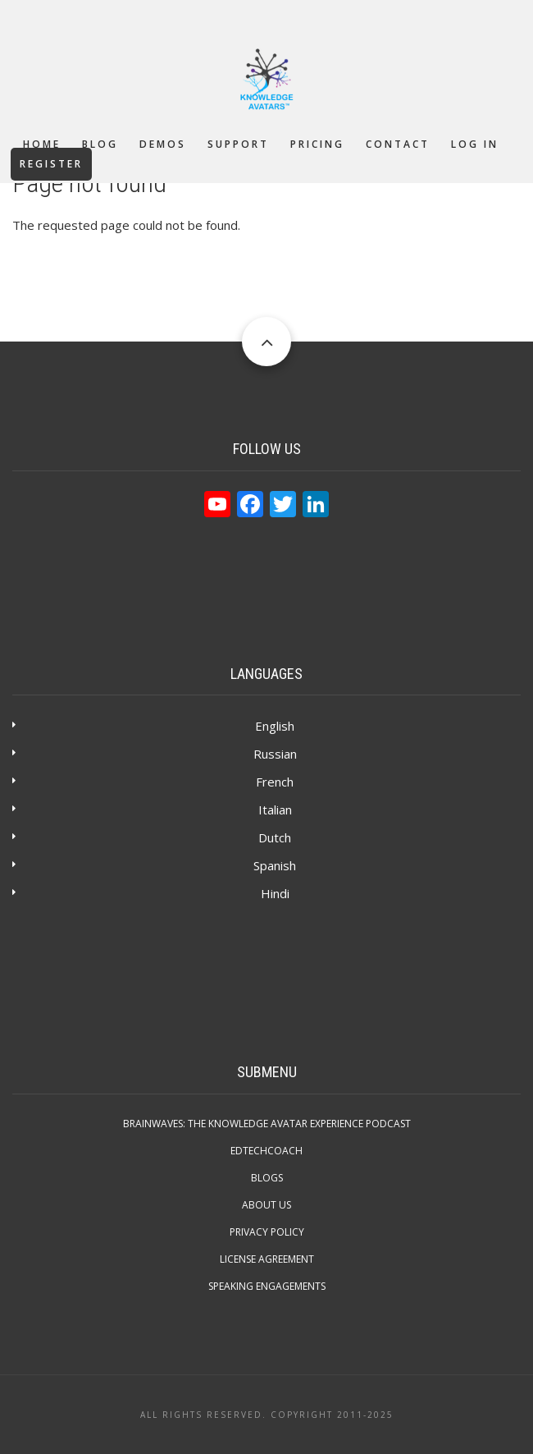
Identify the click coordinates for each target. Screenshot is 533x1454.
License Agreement (267, 1259)
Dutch (274, 837)
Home (42, 144)
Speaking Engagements (267, 1286)
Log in (475, 144)
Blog (100, 144)
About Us (266, 1205)
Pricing (317, 144)
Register (51, 164)
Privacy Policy (267, 1232)
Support (238, 144)
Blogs (267, 1178)
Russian (275, 753)
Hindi (275, 893)
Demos (162, 144)
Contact (398, 144)
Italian (275, 809)
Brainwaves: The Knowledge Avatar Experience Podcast (267, 1124)
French (275, 781)
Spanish (274, 865)
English (274, 726)
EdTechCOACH (266, 1151)
